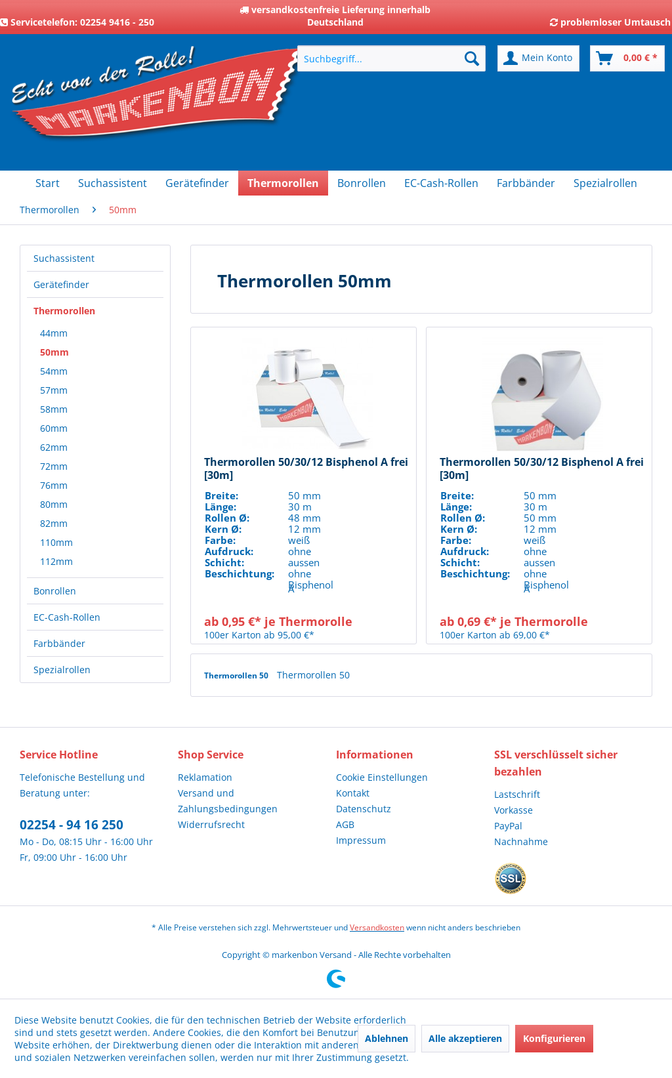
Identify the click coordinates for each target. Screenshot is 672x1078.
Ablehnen (386, 1038)
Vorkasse (513, 810)
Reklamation (205, 777)
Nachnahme (521, 841)
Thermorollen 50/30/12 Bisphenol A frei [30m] (306, 468)
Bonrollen (54, 591)
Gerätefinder (61, 284)
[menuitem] (391, 58)
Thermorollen (64, 310)
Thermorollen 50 (237, 675)
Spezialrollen (62, 669)
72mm (54, 466)
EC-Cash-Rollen (66, 617)
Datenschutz (363, 808)
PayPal (508, 825)
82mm (54, 523)
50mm (54, 352)
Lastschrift (517, 794)
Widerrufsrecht (211, 824)
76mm (54, 485)
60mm (54, 428)
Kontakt (352, 793)
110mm (56, 542)
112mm (56, 561)
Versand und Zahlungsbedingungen (228, 801)
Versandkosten (377, 927)
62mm (54, 447)
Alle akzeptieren (465, 1038)
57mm (54, 390)
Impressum (361, 840)
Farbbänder (59, 643)
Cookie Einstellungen (382, 777)
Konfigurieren (554, 1038)
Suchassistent (63, 258)
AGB (345, 824)
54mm (54, 371)
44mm (54, 333)
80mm (54, 504)
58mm (54, 409)
